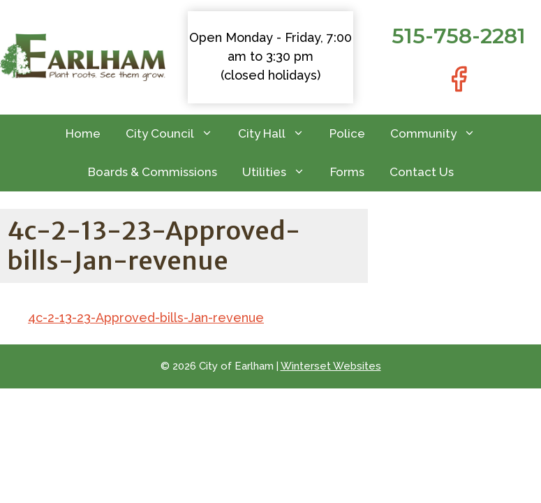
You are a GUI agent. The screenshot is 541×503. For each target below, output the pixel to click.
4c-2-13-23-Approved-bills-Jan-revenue (146, 317)
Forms (347, 172)
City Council (175, 134)
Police (347, 133)
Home (83, 133)
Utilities (280, 172)
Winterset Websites (331, 366)
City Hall (277, 134)
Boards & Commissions (152, 172)
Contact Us (422, 172)
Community (439, 134)
